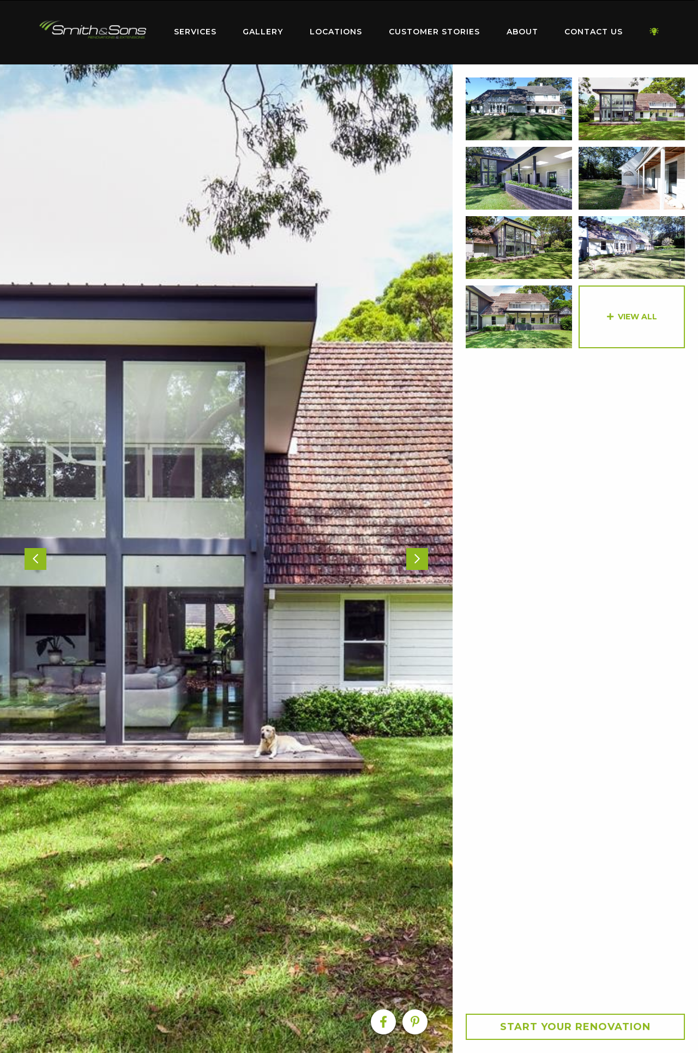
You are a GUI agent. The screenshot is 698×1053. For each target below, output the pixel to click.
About (522, 32)
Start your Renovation (575, 1027)
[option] (226, 558)
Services (195, 32)
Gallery (263, 32)
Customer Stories (434, 32)
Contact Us (593, 32)
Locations (336, 32)
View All (637, 317)
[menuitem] (92, 32)
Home (92, 30)
